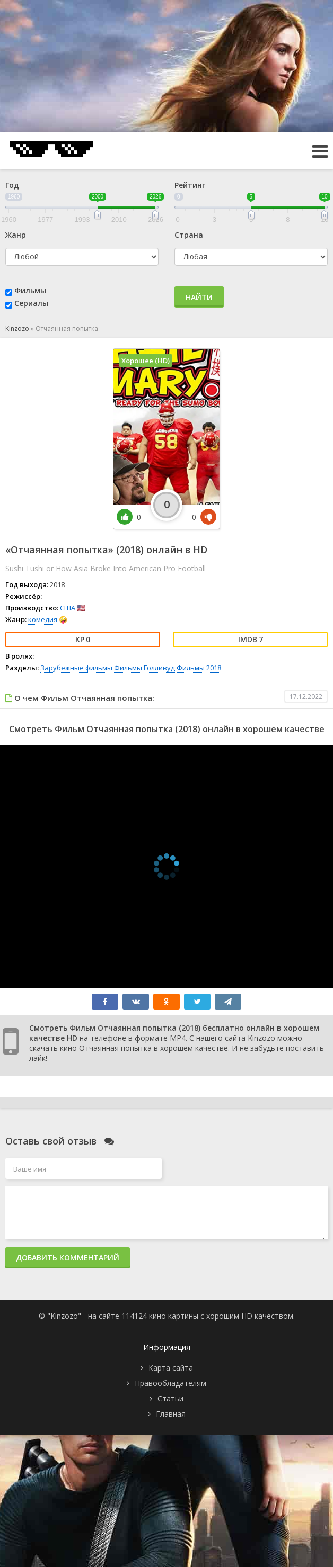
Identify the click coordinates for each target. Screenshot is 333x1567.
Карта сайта (170, 1368)
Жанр (15, 235)
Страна (188, 235)
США (67, 608)
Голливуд (159, 667)
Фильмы (30, 290)
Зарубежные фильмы (76, 667)
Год (12, 185)
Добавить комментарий (67, 1258)
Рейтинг (189, 185)
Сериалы (31, 303)
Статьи (170, 1398)
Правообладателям (170, 1383)
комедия (42, 619)
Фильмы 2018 (199, 667)
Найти (199, 297)
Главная (171, 1414)
